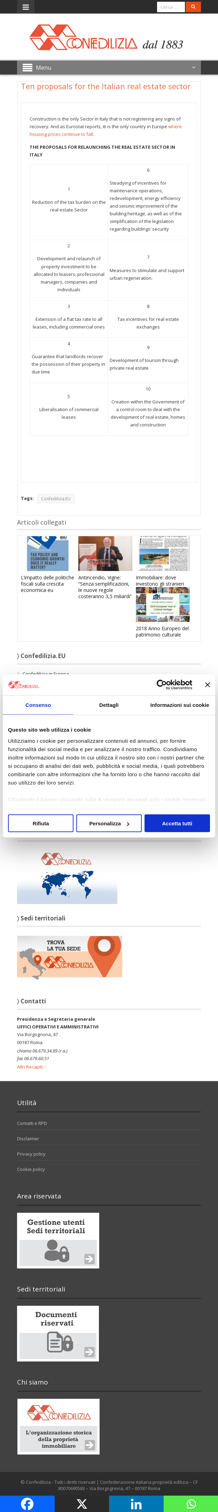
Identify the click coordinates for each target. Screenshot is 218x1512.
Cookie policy (31, 1169)
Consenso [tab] (38, 705)
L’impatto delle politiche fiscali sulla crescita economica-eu (47, 583)
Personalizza (109, 823)
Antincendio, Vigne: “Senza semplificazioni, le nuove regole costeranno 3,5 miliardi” (105, 587)
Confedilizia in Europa (46, 674)
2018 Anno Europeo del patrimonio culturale (162, 631)
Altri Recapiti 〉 (32, 1067)
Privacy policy (31, 1154)
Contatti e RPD (32, 1123)
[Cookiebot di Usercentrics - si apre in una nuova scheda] (161, 685)
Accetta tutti (177, 823)
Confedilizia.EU (56, 499)
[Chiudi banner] (207, 684)
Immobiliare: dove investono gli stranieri (160, 580)
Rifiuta (41, 823)
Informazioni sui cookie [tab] (179, 705)
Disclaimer (28, 1138)
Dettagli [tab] (109, 705)
